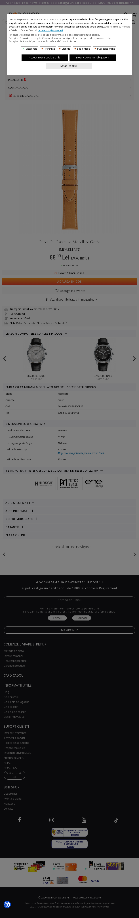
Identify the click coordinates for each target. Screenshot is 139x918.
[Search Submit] (132, 22)
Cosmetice (16, 56)
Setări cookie (68, 141)
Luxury (14, 48)
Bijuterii (15, 32)
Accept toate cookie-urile (44, 133)
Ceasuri (14, 40)
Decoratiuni (18, 72)
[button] (7, 904)
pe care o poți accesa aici (50, 105)
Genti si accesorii (23, 64)
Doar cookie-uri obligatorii (92, 133)
